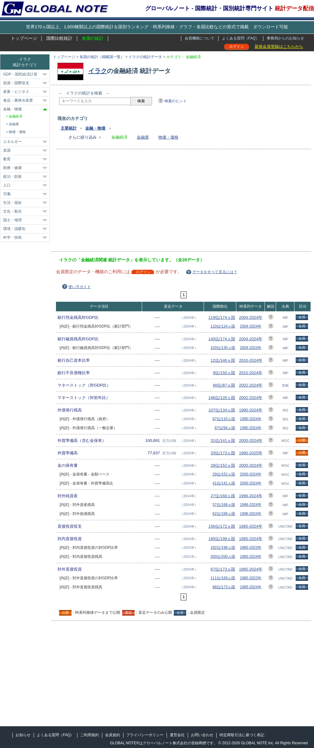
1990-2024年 (250, 410)
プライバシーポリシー (145, 735)
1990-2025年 (250, 453)
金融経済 (15, 116)
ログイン (236, 46)
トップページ (24, 38)
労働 (7, 194)
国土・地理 (12, 220)
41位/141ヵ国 (224, 483)
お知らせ (23, 735)
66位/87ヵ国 (224, 385)
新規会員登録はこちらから (279, 46)
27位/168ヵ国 (223, 495)
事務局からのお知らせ (285, 38)
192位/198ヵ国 (222, 547)
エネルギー (12, 142)
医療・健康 (12, 168)
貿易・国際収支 (16, 83)
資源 (7, 150)
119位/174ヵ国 (221, 317)
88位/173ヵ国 (224, 587)
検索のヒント (175, 101)
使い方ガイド (79, 287)
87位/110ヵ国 (224, 419)
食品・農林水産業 (18, 100)
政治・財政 (12, 176)
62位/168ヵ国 (224, 514)
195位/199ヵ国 (221, 538)
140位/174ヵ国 (221, 339)
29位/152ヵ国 (223, 465)
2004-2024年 (250, 317)
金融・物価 (95, 128)
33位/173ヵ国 (223, 453)
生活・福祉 (12, 202)
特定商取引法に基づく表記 (241, 735)
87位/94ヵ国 (225, 428)
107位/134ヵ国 (221, 410)
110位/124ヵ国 (222, 326)
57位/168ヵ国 (224, 504)
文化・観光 (12, 211)
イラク (97, 70)
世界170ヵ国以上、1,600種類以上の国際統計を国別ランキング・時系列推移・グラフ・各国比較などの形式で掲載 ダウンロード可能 (157, 26)
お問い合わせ (202, 735)
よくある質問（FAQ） (240, 38)
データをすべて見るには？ (214, 272)
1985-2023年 (250, 547)
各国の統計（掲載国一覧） (102, 57)
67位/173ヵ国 (223, 569)
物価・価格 (168, 137)
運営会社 (177, 735)
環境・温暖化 (14, 229)
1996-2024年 (250, 495)
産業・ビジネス (16, 91)
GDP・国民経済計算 (20, 74)
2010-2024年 (250, 360)
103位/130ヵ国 (222, 348)
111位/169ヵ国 (222, 578)
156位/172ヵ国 (221, 526)
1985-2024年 (250, 526)
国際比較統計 (59, 38)
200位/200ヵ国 (222, 556)
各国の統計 (93, 38)
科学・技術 (12, 237)
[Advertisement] (150, 202)
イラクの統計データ (145, 57)
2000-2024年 (250, 440)
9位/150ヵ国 (224, 372)
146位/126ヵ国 (221, 397)
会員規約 (112, 735)
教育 (7, 159)
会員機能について (200, 38)
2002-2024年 (250, 385)
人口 (7, 185)
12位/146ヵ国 (223, 360)
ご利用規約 (89, 735)
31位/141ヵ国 (223, 440)
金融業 (143, 137)
